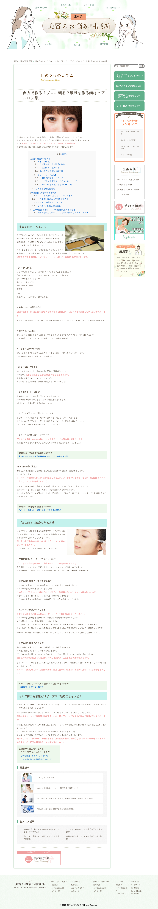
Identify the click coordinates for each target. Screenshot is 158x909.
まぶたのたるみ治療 (128, 140)
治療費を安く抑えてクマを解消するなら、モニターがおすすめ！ (41, 830)
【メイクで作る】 (41, 162)
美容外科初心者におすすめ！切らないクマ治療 (84, 837)
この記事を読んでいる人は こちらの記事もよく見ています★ (60, 212)
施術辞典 (55, 885)
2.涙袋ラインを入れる (47, 168)
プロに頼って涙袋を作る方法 (43, 193)
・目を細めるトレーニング (49, 178)
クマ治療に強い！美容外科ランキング (36, 759)
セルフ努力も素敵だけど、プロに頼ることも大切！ (53, 210)
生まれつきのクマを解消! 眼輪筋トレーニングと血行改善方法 (43, 456)
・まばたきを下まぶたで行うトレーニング (56, 181)
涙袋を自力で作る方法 (40, 159)
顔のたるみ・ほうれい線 (85, 53)
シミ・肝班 (112, 53)
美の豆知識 (132, 53)
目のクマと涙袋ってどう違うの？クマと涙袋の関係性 (40, 510)
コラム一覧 (56, 891)
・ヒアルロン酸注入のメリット (47, 202)
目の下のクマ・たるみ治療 (130, 133)
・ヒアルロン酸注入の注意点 (46, 206)
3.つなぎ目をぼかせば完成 (49, 171)
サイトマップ (135, 885)
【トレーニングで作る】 (44, 175)
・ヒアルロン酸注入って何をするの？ (50, 199)
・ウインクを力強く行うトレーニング (54, 185)
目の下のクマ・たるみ (29, 53)
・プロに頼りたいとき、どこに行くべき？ (52, 196)
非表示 (64, 154)
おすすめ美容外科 (58, 888)
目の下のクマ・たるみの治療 (128, 180)
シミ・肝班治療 (126, 155)
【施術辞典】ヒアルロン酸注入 (31, 687)
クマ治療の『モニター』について (34, 756)
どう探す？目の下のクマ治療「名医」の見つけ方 (84, 830)
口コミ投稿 (135, 888)
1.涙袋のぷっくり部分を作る (50, 164)
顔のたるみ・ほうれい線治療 (130, 147)
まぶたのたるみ (56, 53)
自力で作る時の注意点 (43, 189)
